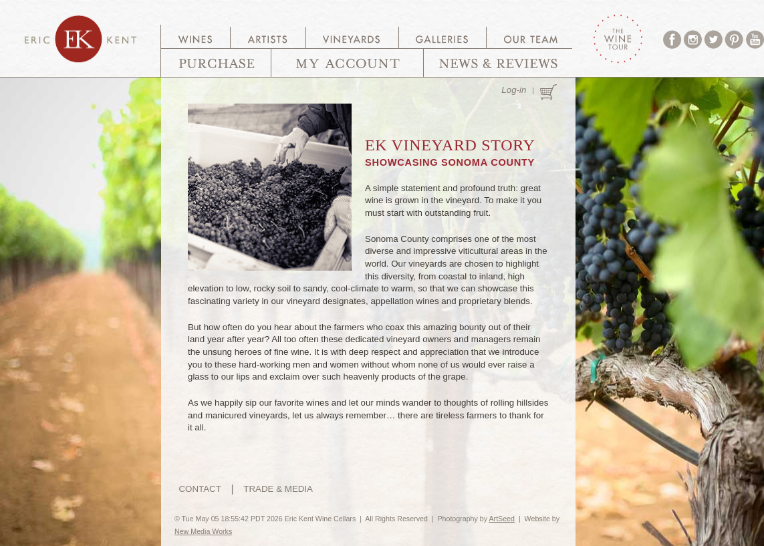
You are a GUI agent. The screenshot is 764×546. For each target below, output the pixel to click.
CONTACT (199, 489)
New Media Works (203, 531)
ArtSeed (502, 519)
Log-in (513, 90)
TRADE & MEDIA (278, 489)
